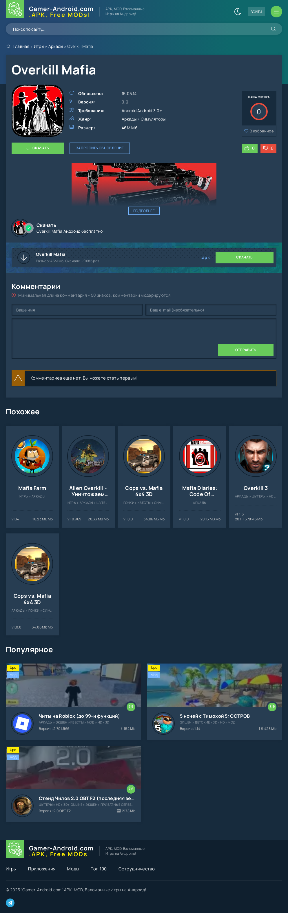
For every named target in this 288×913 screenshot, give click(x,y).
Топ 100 (99, 869)
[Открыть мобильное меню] (276, 11)
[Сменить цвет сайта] (237, 11)
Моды (73, 869)
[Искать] (273, 29)
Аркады (55, 46)
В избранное (262, 131)
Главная (21, 46)
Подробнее (144, 210)
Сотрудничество (137, 869)
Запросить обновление (100, 147)
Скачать (40, 147)
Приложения (41, 869)
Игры (39, 46)
